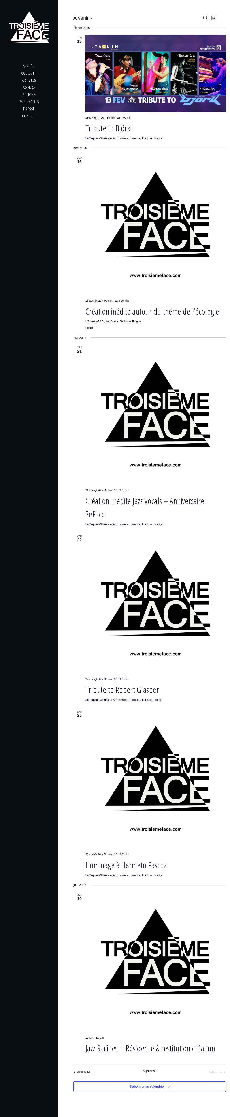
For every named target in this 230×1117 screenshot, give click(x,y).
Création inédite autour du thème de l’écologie (152, 311)
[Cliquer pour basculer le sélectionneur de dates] (82, 18)
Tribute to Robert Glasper (122, 689)
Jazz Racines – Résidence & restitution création (150, 1048)
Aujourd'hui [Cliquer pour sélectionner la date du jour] (149, 1071)
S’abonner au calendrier (147, 1086)
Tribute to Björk (107, 128)
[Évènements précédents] (81, 1071)
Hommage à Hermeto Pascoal (127, 865)
